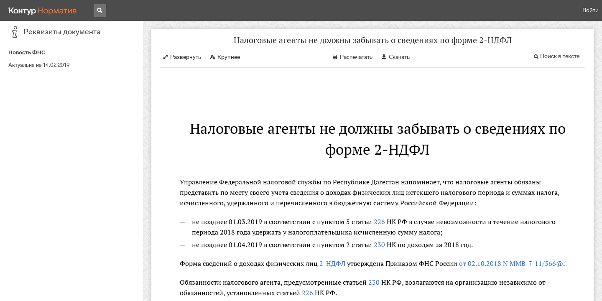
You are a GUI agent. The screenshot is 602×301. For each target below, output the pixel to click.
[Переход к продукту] (42, 10)
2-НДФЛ (332, 263)
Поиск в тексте (559, 56)
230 (379, 244)
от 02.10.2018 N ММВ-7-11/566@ (511, 263)
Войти (590, 10)
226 (379, 221)
